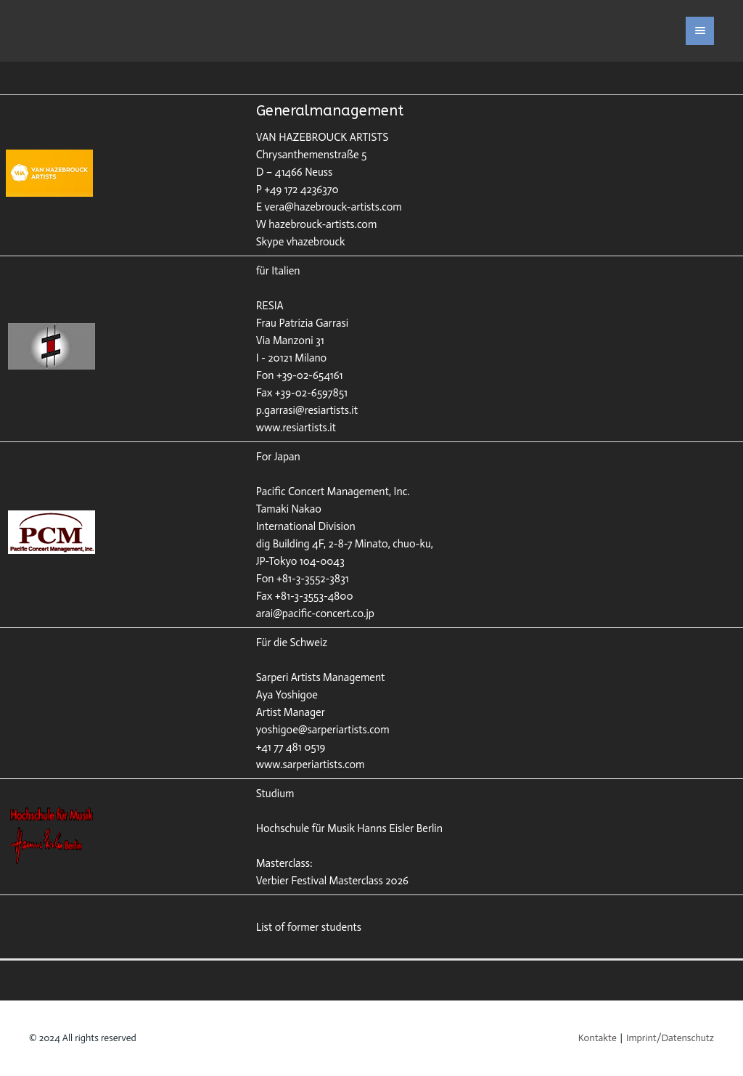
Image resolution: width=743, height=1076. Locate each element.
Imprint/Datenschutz (670, 1038)
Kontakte (597, 1038)
